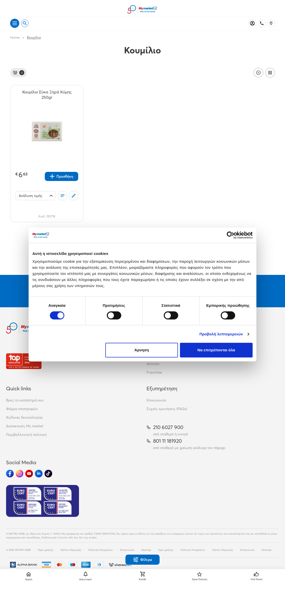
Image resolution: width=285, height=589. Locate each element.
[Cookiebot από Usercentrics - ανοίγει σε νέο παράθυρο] (230, 235)
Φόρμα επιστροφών (22, 409)
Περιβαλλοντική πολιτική (26, 434)
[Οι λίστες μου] (62, 195)
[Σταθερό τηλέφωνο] (262, 23)
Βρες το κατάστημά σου (25, 400)
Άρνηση (141, 350)
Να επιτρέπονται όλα (216, 350)
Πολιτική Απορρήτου (100, 550)
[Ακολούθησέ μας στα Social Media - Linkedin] (39, 473)
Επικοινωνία (156, 400)
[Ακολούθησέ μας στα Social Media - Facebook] (10, 473)
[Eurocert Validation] (42, 501)
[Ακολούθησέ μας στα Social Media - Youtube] (29, 473)
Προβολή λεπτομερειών (221, 334)
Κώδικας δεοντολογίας (24, 417)
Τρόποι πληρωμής (70, 550)
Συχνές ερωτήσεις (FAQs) (167, 409)
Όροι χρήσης (45, 550)
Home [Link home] (15, 37)
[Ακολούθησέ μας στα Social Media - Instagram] (19, 473)
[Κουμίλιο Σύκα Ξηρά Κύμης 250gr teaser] (47, 94)
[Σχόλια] (73, 195)
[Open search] (25, 23)
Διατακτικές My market (24, 426)
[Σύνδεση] (252, 23)
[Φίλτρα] (18, 72)
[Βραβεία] (24, 361)
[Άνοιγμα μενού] (14, 23)
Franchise (154, 372)
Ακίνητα (153, 363)
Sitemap (146, 550)
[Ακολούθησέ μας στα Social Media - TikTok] (48, 473)
